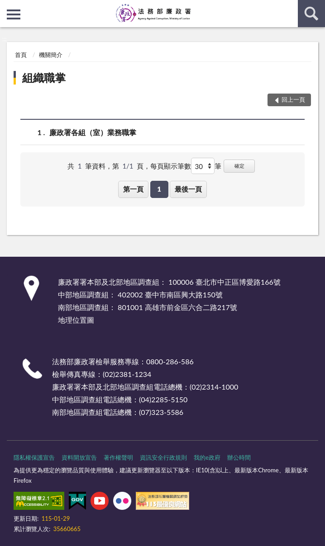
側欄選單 (13, 14)
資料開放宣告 (79, 457)
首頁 (21, 54)
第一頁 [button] (133, 189)
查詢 (311, 13)
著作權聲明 (118, 457)
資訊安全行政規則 (163, 457)
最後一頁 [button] (188, 189)
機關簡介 (50, 54)
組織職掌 (44, 77)
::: (7, 6)
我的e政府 (207, 457)
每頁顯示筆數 (170, 166)
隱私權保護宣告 (34, 457)
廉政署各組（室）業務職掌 (92, 132)
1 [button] (159, 189)
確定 (239, 166)
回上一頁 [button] (293, 99)
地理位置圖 (76, 319)
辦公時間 (239, 457)
